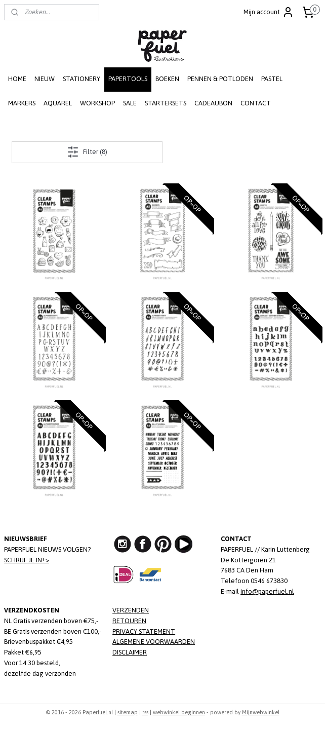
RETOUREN (129, 621)
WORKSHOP (97, 103)
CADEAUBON (213, 103)
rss (145, 712)
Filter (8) (87, 152)
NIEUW (44, 79)
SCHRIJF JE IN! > (26, 560)
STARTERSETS (165, 103)
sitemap (127, 712)
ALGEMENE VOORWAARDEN (153, 641)
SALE (130, 103)
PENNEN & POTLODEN (220, 79)
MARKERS (21, 103)
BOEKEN (167, 79)
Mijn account (268, 12)
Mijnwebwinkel (260, 712)
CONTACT (255, 103)
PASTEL (271, 79)
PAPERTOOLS (127, 79)
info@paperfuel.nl (267, 591)
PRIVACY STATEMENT (143, 631)
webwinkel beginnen (179, 712)
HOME (17, 79)
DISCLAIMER (129, 652)
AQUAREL (58, 103)
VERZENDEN (130, 610)
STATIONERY (81, 79)
